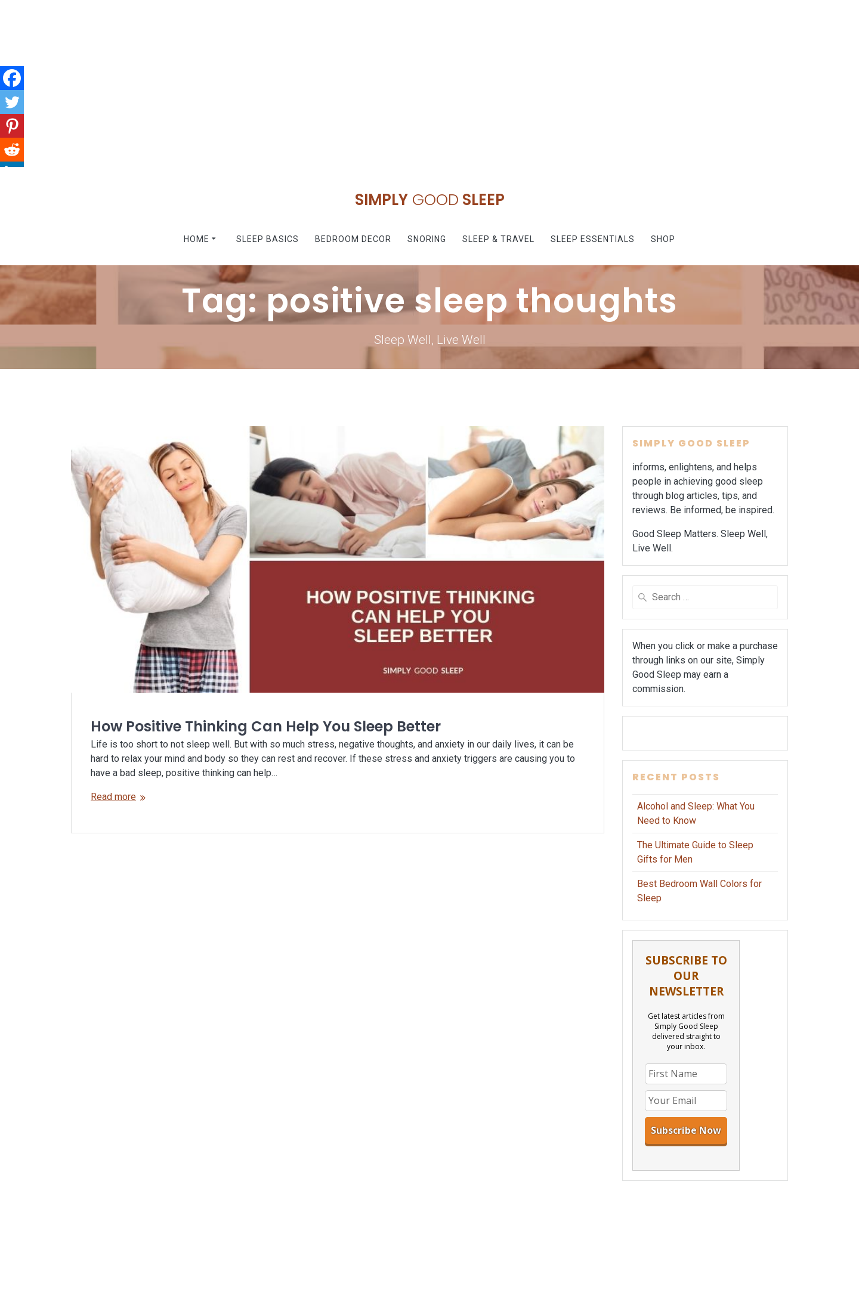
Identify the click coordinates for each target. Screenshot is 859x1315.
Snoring (426, 239)
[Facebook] (12, 78)
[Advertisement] (358, 83)
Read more (113, 796)
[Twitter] (12, 102)
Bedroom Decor (353, 239)
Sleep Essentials (593, 239)
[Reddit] (12, 150)
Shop (663, 239)
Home (196, 239)
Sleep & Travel (498, 239)
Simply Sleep (430, 200)
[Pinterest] (12, 126)
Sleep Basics (267, 239)
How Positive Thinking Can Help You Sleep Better (266, 726)
